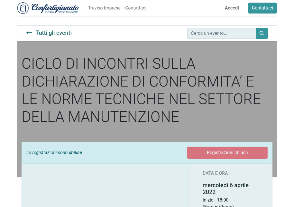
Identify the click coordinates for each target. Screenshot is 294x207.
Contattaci (262, 8)
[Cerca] (262, 33)
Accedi (232, 8)
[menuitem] (104, 8)
